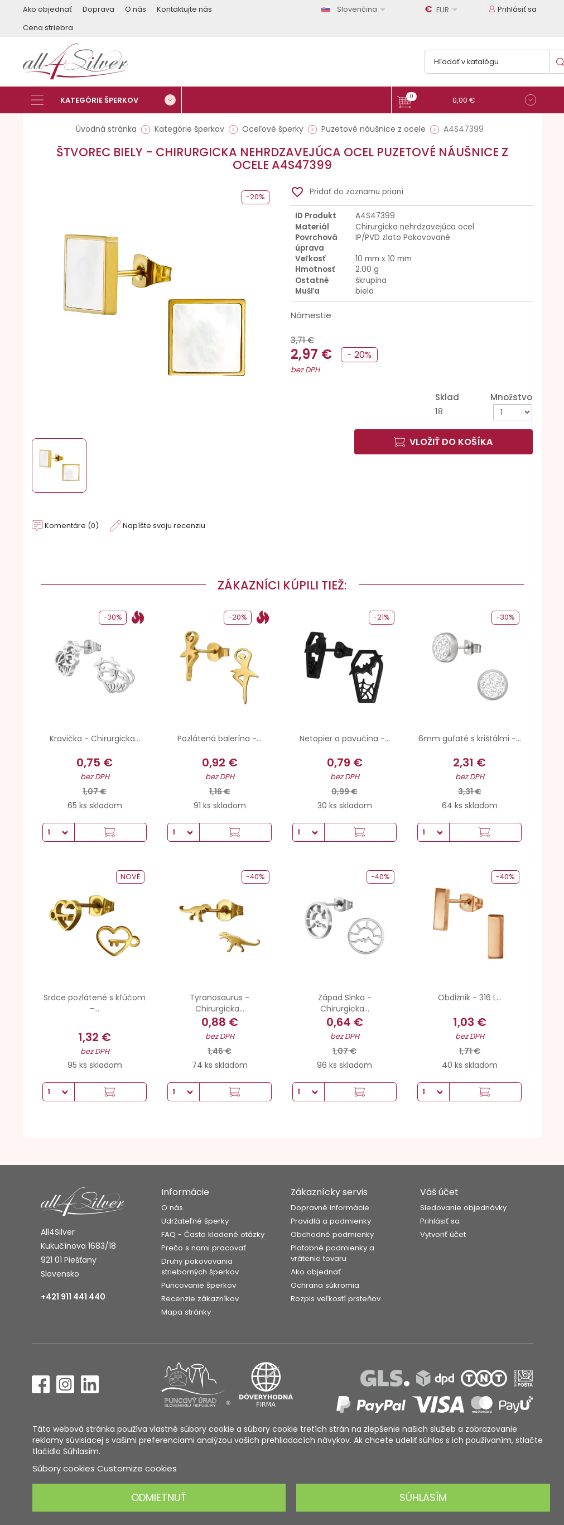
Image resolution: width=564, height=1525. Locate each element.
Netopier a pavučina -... (345, 738)
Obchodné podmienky (332, 1234)
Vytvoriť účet (443, 1234)
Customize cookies (137, 1468)
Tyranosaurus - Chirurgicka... (219, 1003)
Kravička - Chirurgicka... (95, 738)
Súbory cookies (63, 1468)
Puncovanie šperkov (198, 1285)
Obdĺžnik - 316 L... (470, 997)
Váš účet (439, 1192)
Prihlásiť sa (440, 1221)
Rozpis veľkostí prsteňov (335, 1298)
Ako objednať (47, 9)
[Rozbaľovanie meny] (443, 9)
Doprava (98, 9)
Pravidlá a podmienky (331, 1221)
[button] (467, 101)
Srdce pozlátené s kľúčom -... (95, 1003)
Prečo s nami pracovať (203, 1248)
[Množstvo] (512, 412)
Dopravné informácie (330, 1207)
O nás (135, 9)
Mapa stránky (186, 1312)
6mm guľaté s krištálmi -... (469, 738)
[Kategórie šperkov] (106, 100)
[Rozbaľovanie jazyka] (355, 9)
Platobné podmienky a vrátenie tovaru (332, 1253)
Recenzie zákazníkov (200, 1298)
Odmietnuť (158, 1497)
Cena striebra (48, 27)
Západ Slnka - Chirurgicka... (345, 1003)
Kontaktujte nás (184, 9)
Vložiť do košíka (443, 441)
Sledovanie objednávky (463, 1207)
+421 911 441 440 (73, 1296)
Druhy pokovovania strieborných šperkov (200, 1266)
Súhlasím (423, 1497)
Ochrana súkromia (325, 1285)
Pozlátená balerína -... (219, 738)
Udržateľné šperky (195, 1221)
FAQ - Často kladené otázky (212, 1234)
